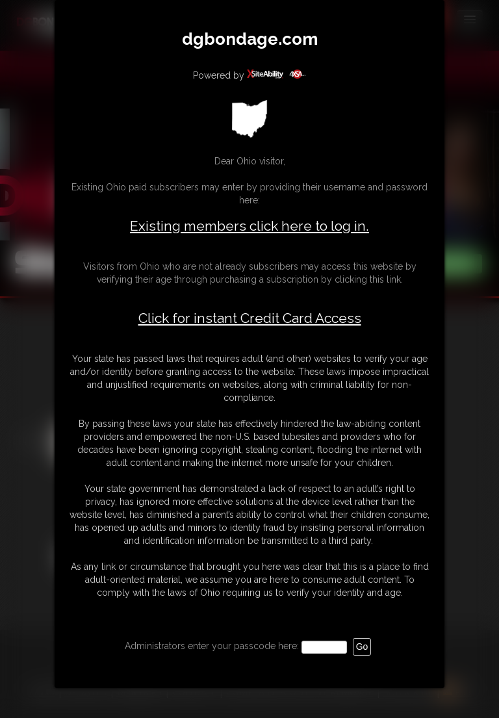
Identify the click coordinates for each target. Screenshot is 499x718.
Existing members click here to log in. (249, 226)
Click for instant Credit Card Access (249, 318)
